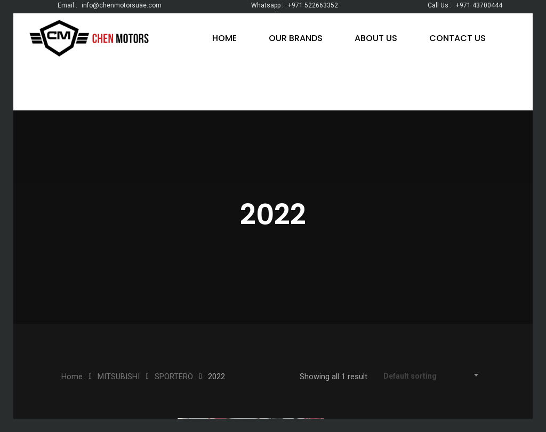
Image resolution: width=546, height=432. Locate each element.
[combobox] (431, 376)
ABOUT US (376, 38)
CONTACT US (457, 38)
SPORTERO (174, 376)
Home (72, 376)
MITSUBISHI (119, 376)
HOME (224, 38)
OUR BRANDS (296, 38)
